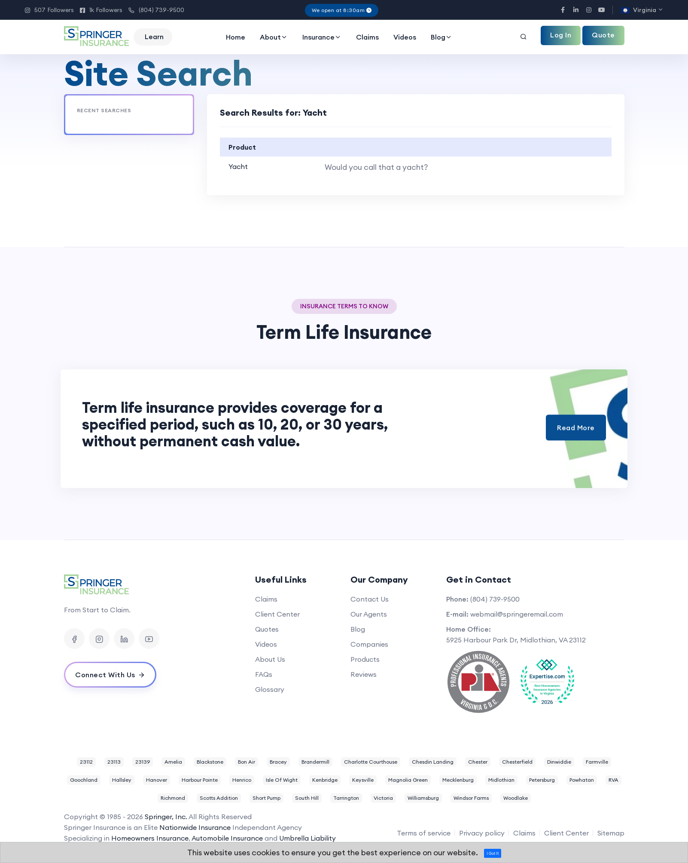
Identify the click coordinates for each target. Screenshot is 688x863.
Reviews (363, 674)
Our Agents (368, 614)
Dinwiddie (559, 762)
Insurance (321, 37)
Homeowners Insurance (150, 838)
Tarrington (346, 798)
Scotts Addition (219, 798)
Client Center (277, 614)
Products (365, 659)
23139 (142, 762)
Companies (369, 644)
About (274, 37)
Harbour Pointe (200, 780)
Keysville (363, 780)
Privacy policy (482, 833)
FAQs (263, 674)
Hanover (156, 780)
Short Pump (266, 798)
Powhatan (581, 780)
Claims (367, 37)
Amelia (173, 762)
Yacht (238, 166)
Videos (404, 37)
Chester (477, 762)
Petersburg (542, 780)
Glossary (269, 689)
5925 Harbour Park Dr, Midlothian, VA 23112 (516, 640)
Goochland (83, 780)
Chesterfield (517, 762)
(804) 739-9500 (156, 10)
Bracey (278, 762)
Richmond (173, 798)
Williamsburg (423, 798)
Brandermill (315, 762)
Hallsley (121, 780)
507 (49, 10)
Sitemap (610, 833)
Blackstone (210, 762)
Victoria (383, 798)
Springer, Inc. (166, 816)
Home (235, 37)
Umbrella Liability (307, 838)
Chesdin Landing (433, 762)
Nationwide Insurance (195, 827)
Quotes (267, 629)
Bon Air (246, 762)
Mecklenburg (458, 780)
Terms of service (424, 833)
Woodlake (515, 798)
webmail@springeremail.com (516, 614)
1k (101, 10)
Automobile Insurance (227, 838)
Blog (441, 37)
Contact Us (369, 599)
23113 (114, 762)
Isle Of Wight (282, 780)
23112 (86, 762)
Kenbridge (325, 780)
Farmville (597, 762)
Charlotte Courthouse (370, 762)
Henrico (241, 780)
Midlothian (501, 780)
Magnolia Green (408, 780)
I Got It (493, 853)
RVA (613, 780)
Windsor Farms (471, 798)
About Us (270, 659)
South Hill (307, 798)
